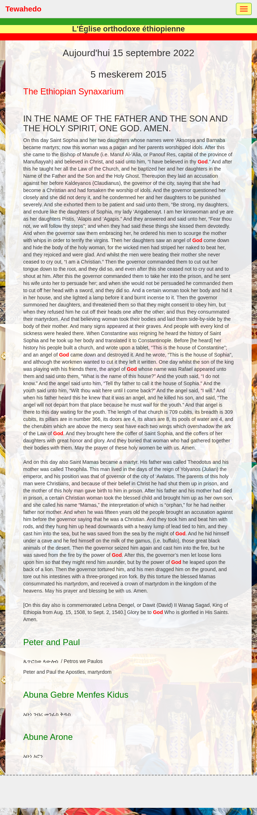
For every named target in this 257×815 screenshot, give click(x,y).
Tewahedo (23, 9)
